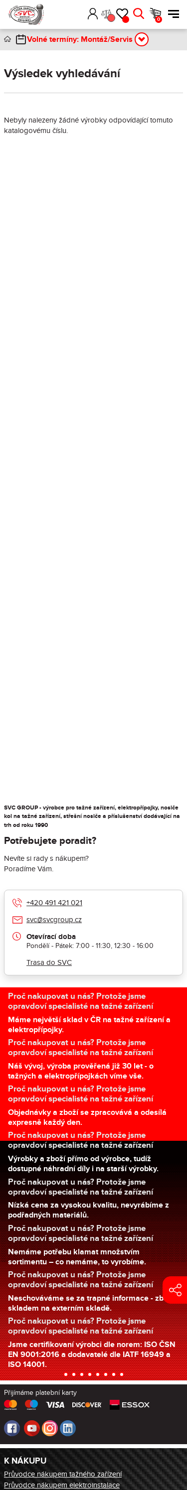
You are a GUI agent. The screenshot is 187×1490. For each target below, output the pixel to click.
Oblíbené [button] (125, 19)
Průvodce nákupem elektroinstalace (62, 1485)
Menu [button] (173, 14)
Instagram (50, 1428)
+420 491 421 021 (54, 902)
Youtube (32, 1428)
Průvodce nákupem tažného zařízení (63, 1474)
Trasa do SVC (49, 962)
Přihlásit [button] (93, 14)
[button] (78, 14)
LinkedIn (68, 1428)
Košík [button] (158, 19)
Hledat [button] (138, 14)
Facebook (12, 1428)
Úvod (7, 39)
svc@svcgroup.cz (54, 919)
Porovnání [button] (110, 18)
